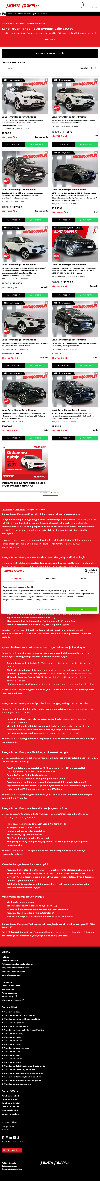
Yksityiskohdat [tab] (50, 578)
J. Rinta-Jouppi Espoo (11, 1012)
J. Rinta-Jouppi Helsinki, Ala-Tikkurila (18, 1015)
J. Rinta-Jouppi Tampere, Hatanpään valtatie (22, 1073)
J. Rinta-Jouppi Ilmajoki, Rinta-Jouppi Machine (23, 1030)
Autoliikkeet (10, 1006)
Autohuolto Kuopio (10, 1099)
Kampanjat (7, 982)
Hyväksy (82, 609)
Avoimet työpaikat (10, 960)
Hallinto (5, 957)
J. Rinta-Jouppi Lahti (11, 1044)
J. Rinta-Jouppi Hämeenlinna (15, 1026)
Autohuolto (10, 1090)
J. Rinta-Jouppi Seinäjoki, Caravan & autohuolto (23, 1066)
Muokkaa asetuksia (50, 609)
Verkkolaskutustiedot (11, 975)
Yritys (6, 952)
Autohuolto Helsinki (11, 1096)
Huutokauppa (9, 996)
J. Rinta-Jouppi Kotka (11, 1037)
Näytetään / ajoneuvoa (50, 493)
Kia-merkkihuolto (10, 1110)
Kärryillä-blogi (8, 989)
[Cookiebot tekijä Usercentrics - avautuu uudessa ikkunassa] (86, 571)
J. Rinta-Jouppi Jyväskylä (13, 1033)
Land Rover (21, 23)
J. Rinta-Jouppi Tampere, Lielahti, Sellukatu (21, 1077)
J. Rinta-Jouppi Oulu (11, 1052)
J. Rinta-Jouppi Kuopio (12, 1041)
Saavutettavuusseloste (12, 1169)
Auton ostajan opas (10, 993)
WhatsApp (36, 145)
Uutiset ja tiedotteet (11, 986)
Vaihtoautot (8, 23)
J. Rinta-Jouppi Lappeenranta (15, 1048)
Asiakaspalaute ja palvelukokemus (17, 964)
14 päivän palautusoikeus (13, 971)
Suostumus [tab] (17, 578)
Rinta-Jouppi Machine (13, 1000)
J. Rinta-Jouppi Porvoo (12, 1059)
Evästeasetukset (9, 1166)
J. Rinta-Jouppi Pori (11, 1055)
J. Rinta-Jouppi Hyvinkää (13, 1023)
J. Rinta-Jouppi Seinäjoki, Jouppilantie (19, 1070)
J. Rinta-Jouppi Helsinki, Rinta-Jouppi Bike (21, 1019)
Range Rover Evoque (36, 23)
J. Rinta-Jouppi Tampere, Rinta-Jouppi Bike (21, 1080)
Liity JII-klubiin (12, 1150)
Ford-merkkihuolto (10, 1107)
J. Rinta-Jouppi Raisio (11, 1062)
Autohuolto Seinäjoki (11, 1103)
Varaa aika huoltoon (11, 1114)
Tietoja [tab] (83, 578)
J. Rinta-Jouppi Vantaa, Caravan (16, 1084)
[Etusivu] (20, 6)
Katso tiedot (13, 145)
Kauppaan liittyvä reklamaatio (15, 968)
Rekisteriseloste (9, 1163)
